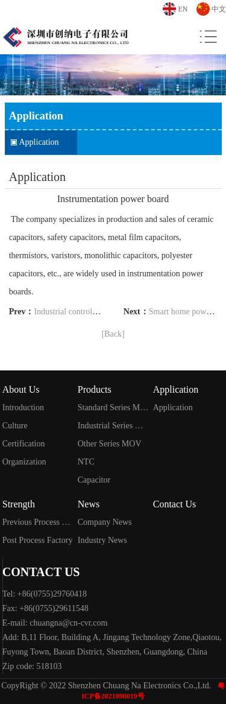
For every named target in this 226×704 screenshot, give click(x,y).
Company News (105, 522)
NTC (86, 461)
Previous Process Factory (37, 522)
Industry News (102, 540)
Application (39, 142)
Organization (24, 461)
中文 (219, 9)
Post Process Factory (37, 540)
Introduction (23, 407)
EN (183, 9)
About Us (21, 389)
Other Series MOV (110, 443)
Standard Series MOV (113, 407)
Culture (15, 425)
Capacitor (94, 479)
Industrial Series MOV (113, 425)
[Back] (112, 333)
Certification (23, 443)
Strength (18, 504)
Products (94, 389)
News (88, 504)
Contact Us (174, 504)
